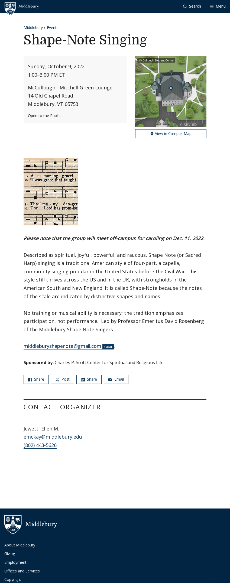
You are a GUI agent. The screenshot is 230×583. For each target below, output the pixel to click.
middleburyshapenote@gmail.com (62, 346)
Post (63, 379)
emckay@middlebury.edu (53, 436)
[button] (192, 6)
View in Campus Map (171, 133)
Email (116, 379)
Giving (9, 553)
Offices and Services (22, 571)
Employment (15, 562)
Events (53, 27)
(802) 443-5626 (40, 445)
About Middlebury (19, 545)
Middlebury (33, 27)
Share (36, 379)
